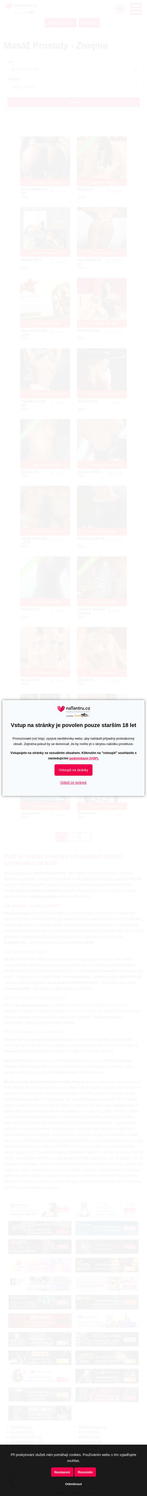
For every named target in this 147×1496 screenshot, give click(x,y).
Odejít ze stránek (73, 783)
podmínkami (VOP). (84, 758)
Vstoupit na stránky (73, 770)
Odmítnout (73, 1484)
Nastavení (62, 1472)
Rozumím (85, 1472)
